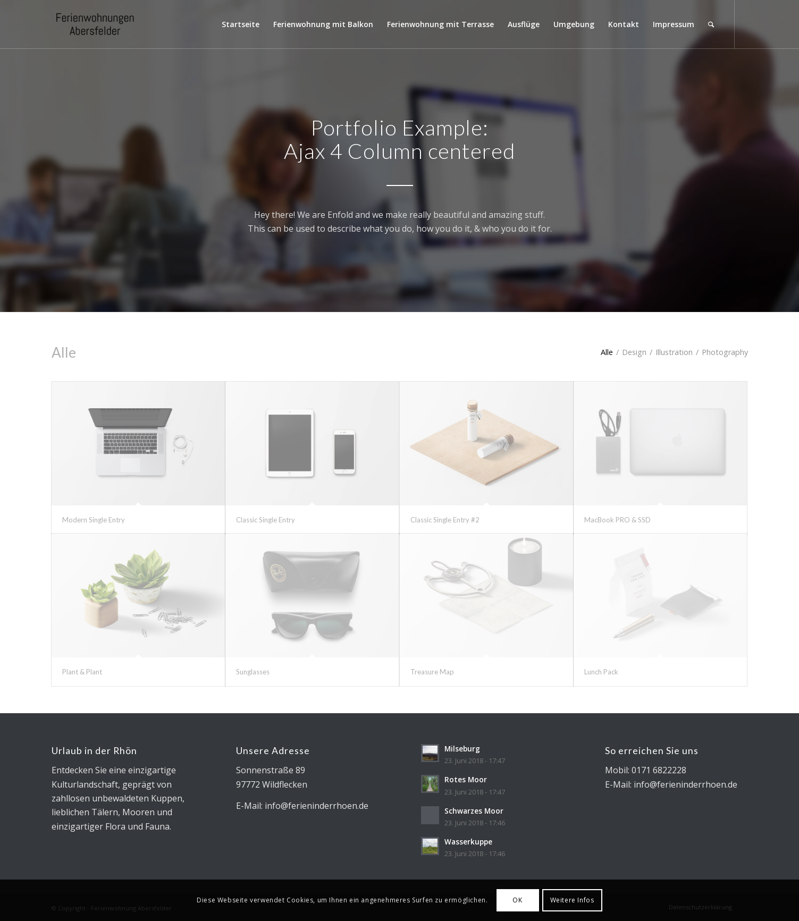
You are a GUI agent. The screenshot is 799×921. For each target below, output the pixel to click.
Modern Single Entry (93, 520)
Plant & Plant (82, 671)
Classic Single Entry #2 (445, 520)
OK (517, 900)
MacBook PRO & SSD (617, 520)
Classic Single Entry (265, 520)
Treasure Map (432, 671)
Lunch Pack (601, 671)
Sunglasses (253, 671)
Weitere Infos (572, 900)
